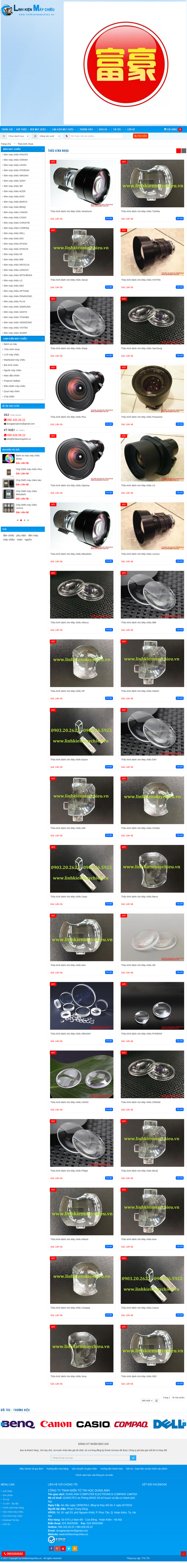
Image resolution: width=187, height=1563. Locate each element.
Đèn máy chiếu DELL (13, 233)
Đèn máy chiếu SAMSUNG (16, 306)
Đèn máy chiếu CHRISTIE (16, 222)
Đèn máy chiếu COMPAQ (15, 228)
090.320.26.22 (14, 420)
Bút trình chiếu (10, 365)
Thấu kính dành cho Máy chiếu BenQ (139, 1170)
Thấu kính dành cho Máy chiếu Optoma (70, 485)
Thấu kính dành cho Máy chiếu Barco (139, 896)
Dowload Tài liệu (11, 1520)
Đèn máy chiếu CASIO (14, 217)
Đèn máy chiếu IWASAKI (15, 175)
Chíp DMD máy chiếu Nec (29, 480)
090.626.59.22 (14, 435)
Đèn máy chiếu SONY (14, 180)
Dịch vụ (103, 129)
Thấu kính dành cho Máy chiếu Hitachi (140, 691)
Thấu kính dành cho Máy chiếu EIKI (138, 759)
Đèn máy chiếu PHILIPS (15, 154)
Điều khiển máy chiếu (13, 386)
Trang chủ (6, 144)
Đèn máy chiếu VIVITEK (15, 327)
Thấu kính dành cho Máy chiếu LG (138, 485)
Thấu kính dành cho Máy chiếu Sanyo (69, 280)
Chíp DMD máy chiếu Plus (29, 469)
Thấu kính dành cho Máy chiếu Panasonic (142, 417)
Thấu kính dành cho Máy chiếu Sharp (69, 348)
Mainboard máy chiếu (13, 359)
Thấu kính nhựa (11, 349)
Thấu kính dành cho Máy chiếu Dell (68, 828)
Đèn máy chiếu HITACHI (15, 249)
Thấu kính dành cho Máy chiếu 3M (138, 965)
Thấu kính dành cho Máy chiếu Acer (139, 1239)
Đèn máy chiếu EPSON (14, 243)
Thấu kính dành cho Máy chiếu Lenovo (140, 554)
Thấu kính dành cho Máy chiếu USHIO (70, 1102)
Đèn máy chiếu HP (12, 254)
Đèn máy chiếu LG (12, 280)
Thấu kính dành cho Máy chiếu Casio (69, 896)
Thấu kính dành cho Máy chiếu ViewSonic (71, 211)
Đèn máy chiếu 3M (12, 186)
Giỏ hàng (173, 129)
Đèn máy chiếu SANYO (14, 312)
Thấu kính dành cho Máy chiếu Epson (69, 759)
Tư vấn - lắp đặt (10, 1503)
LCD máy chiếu (10, 354)
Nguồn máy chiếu (11, 370)
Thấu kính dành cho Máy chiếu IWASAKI (71, 1033)
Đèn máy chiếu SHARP (14, 333)
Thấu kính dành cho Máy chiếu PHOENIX (141, 1033)
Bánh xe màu (9, 344)
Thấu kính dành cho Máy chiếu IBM (138, 622)
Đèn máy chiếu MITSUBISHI (17, 275)
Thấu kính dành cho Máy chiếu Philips (69, 1170)
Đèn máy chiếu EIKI (13, 238)
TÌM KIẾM (141, 135)
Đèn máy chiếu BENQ (14, 207)
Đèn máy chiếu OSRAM (15, 159)
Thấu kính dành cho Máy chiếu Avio (68, 965)
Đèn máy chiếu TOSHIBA (15, 317)
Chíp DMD (8, 396)
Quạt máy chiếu (10, 391)
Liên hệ (131, 129)
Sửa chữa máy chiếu (13, 1512)
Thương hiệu (86, 129)
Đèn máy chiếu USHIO (14, 165)
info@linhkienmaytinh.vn (17, 439)
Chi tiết (109, 218)
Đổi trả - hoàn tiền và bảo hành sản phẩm (146, 1468)
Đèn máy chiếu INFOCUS (15, 264)
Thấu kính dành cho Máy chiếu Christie (140, 828)
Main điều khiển (11, 375)
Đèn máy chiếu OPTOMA (15, 291)
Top (183, 1554)
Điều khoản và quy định (31, 1468)
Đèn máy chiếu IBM (12, 259)
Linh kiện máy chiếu (63, 129)
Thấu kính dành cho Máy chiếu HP (68, 691)
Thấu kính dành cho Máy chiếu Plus (68, 417)
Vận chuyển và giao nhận (84, 1468)
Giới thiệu (21, 129)
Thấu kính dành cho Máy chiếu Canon (140, 1308)
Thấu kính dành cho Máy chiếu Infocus (70, 622)
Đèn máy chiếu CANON (14, 212)
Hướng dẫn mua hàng (57, 1468)
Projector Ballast (11, 380)
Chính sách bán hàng (13, 1507)
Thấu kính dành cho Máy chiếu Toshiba (140, 211)
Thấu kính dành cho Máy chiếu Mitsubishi (71, 554)
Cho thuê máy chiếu (13, 1516)
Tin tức (117, 129)
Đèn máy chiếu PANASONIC (17, 296)
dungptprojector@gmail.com (19, 423)
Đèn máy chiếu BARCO (14, 201)
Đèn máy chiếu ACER (14, 191)
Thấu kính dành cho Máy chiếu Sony (69, 1376)
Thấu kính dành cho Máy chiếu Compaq (70, 1308)
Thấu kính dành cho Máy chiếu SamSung (141, 348)
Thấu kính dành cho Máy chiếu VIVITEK (141, 280)
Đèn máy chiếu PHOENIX (15, 170)
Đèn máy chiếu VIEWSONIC (17, 322)
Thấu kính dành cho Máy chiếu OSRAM (140, 1102)
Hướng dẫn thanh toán (111, 1468)
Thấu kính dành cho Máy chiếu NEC (139, 1376)
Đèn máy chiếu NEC (13, 285)
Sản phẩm (8, 1495)
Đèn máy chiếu (38, 129)
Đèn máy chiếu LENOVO (15, 270)
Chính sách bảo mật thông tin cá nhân (94, 1475)
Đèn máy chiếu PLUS (13, 301)
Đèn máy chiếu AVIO (13, 196)
